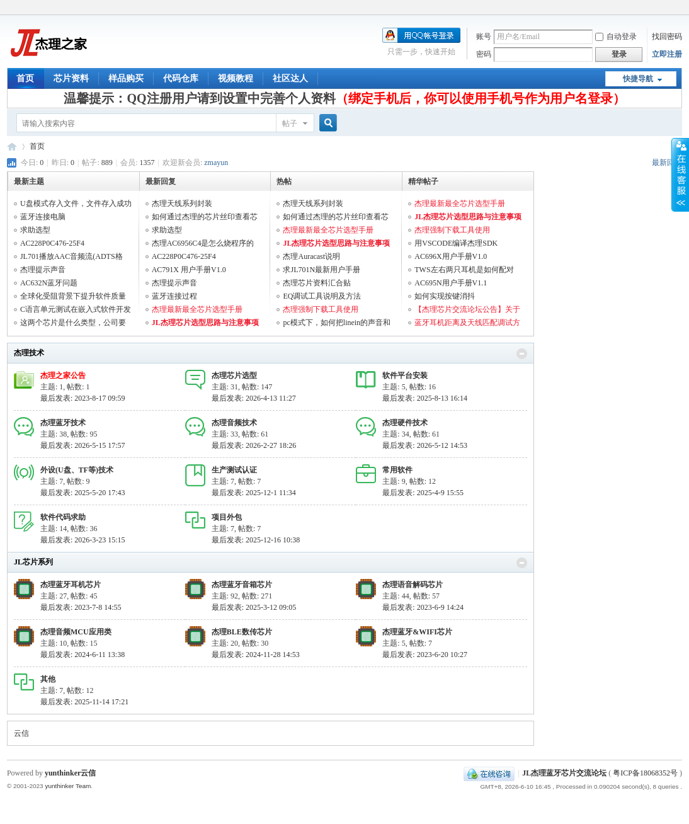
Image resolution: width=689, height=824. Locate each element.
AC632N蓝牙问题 (48, 282)
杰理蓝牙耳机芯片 (70, 584)
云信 (21, 733)
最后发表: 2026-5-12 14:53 (424, 445)
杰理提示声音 (42, 269)
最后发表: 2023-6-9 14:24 (423, 607)
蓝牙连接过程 (174, 296)
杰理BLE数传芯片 (242, 631)
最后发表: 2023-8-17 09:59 (82, 398)
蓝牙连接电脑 (42, 216)
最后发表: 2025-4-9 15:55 (423, 492)
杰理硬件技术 (405, 422)
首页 (25, 78)
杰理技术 (29, 352)
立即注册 (667, 54)
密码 (483, 54)
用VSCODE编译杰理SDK (456, 243)
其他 (47, 679)
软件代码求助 (63, 517)
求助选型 (35, 230)
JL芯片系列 (33, 562)
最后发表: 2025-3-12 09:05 (254, 607)
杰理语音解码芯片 (412, 584)
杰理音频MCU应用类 (75, 631)
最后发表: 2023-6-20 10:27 (424, 654)
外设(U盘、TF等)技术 (76, 470)
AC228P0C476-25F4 (52, 243)
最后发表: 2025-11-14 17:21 (84, 701)
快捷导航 (638, 78)
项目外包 (227, 517)
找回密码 (667, 36)
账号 (483, 36)
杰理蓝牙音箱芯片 (242, 584)
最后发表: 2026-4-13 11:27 (254, 398)
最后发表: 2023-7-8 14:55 (81, 607)
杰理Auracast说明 (311, 256)
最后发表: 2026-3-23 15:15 (82, 539)
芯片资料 (71, 78)
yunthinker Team (68, 785)
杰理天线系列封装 (182, 203)
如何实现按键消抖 (444, 296)
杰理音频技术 (234, 422)
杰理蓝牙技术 (63, 422)
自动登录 (616, 36)
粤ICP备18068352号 (645, 773)
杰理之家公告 (63, 375)
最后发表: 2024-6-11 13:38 (82, 654)
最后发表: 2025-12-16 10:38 (256, 539)
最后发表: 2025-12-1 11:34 (254, 492)
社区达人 (290, 78)
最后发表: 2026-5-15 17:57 (82, 445)
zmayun (216, 162)
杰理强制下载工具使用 (320, 309)
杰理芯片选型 (234, 375)
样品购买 (126, 78)
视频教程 (235, 78)
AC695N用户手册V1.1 (450, 282)
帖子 (289, 123)
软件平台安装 (405, 375)
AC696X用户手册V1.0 (450, 256)
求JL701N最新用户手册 (321, 269)
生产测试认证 (234, 470)
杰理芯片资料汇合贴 (317, 282)
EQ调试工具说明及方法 (322, 296)
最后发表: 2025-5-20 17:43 (82, 492)
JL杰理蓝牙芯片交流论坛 (12, 146)
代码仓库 (180, 78)
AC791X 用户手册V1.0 (189, 269)
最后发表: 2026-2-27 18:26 (254, 445)
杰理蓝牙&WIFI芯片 (417, 631)
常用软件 (397, 470)
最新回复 (667, 162)
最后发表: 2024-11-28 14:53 (256, 654)
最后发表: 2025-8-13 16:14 (424, 398)
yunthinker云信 (70, 773)
